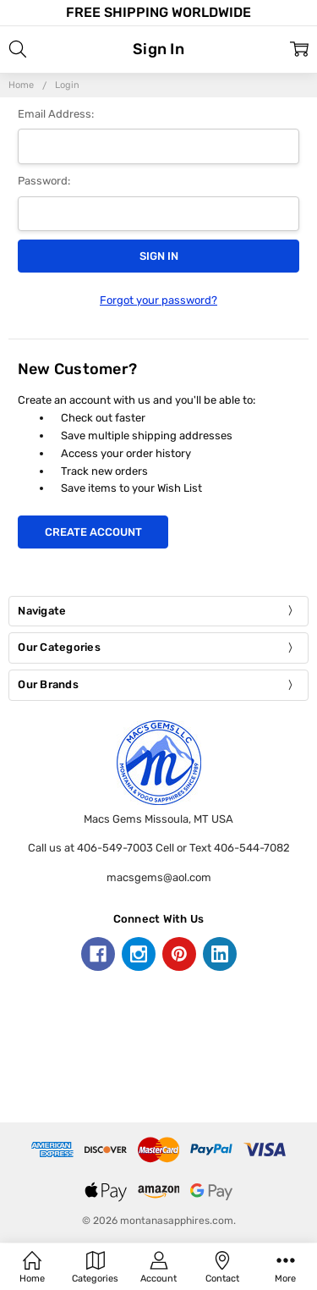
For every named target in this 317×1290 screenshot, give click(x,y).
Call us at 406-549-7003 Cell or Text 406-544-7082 (159, 847)
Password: (44, 180)
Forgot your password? (158, 300)
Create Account (93, 532)
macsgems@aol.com (159, 877)
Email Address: (56, 114)
